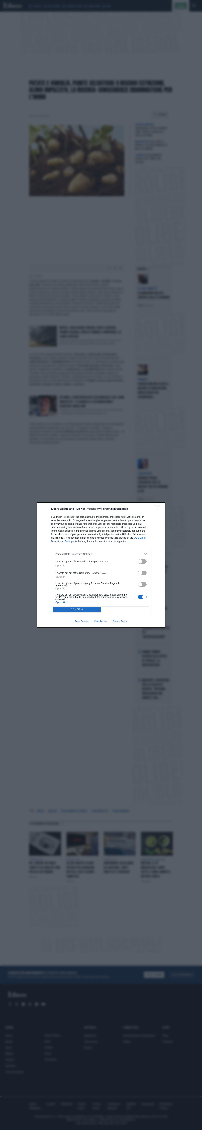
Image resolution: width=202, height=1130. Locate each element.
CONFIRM (77, 609)
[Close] (158, 509)
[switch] (142, 561)
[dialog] (101, 565)
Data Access (100, 621)
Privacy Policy (119, 621)
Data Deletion (82, 621)
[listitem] (101, 554)
